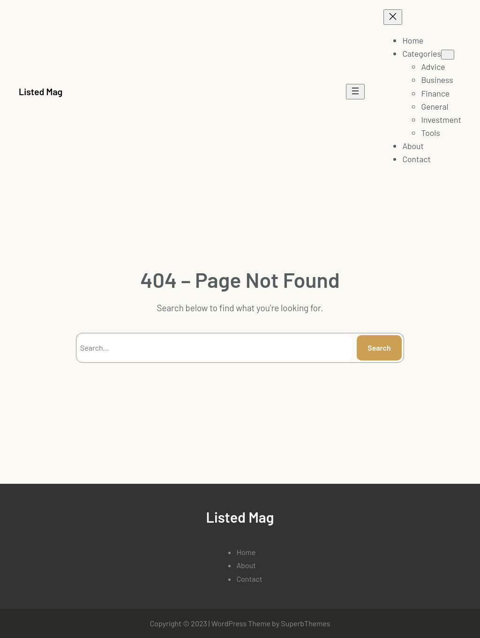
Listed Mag (40, 91)
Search (379, 347)
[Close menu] (392, 17)
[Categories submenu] (447, 55)
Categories (421, 53)
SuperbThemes (305, 623)
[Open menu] (355, 91)
